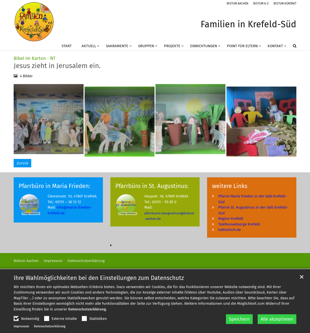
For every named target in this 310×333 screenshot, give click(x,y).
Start (67, 46)
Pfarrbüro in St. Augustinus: (151, 186)
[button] (291, 46)
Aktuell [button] (89, 46)
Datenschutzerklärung (87, 317)
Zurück (22, 163)
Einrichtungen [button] (203, 46)
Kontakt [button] (275, 46)
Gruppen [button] (146, 46)
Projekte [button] (172, 46)
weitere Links (229, 186)
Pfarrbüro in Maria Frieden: (54, 186)
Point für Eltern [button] (242, 46)
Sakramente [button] (117, 46)
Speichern (239, 328)
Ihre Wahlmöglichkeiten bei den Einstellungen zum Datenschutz (99, 286)
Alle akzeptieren (277, 328)
